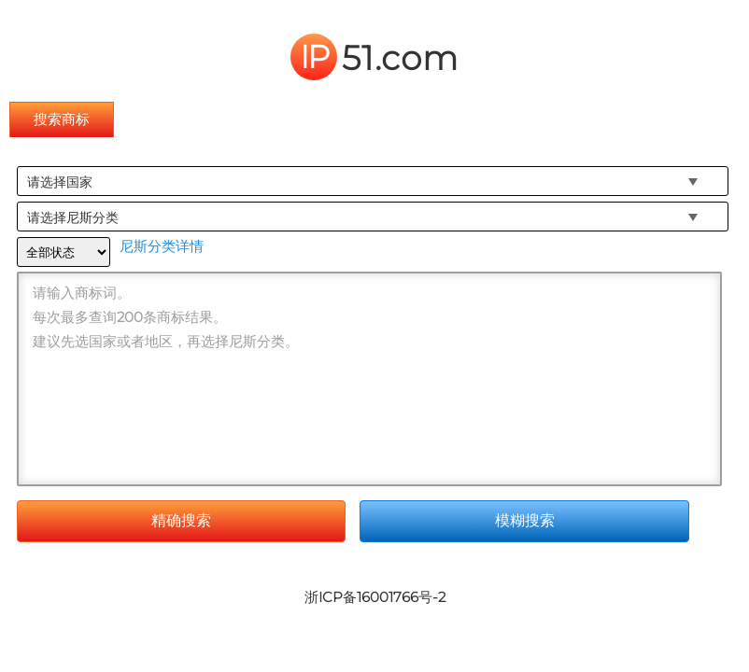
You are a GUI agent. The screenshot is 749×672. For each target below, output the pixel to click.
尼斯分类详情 (162, 246)
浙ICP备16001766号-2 (374, 597)
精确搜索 (181, 520)
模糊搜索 (525, 520)
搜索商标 (62, 119)
